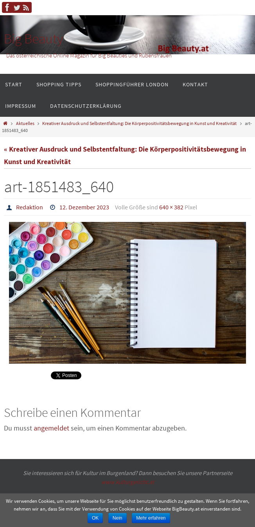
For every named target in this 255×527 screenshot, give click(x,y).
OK (95, 518)
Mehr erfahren (150, 518)
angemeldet (51, 427)
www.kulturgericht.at (127, 482)
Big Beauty (33, 38)
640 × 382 (171, 207)
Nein (117, 518)
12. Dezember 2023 (84, 207)
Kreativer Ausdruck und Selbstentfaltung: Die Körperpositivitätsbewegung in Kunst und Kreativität (139, 123)
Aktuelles (25, 123)
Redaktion (29, 207)
